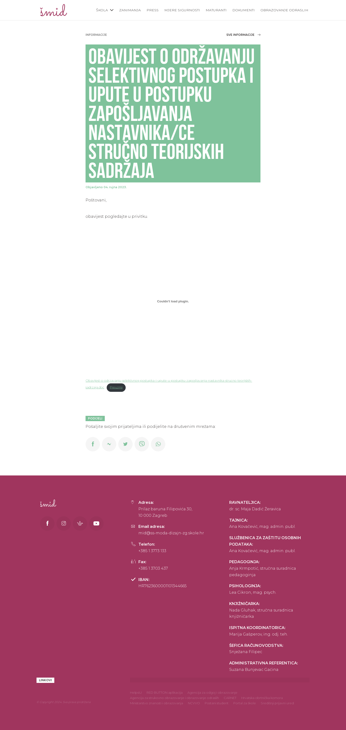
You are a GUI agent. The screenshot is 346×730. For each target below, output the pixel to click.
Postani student (217, 703)
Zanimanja (130, 10)
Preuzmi (116, 387)
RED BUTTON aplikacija (165, 692)
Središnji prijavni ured (277, 703)
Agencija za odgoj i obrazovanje (212, 692)
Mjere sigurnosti (182, 10)
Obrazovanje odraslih (284, 10)
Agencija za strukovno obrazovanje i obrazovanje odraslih (174, 698)
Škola (102, 10)
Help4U (136, 692)
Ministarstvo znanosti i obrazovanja (156, 703)
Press (153, 10)
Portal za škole (244, 703)
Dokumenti (243, 10)
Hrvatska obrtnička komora (262, 698)
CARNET (230, 698)
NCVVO (194, 703)
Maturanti (216, 10)
